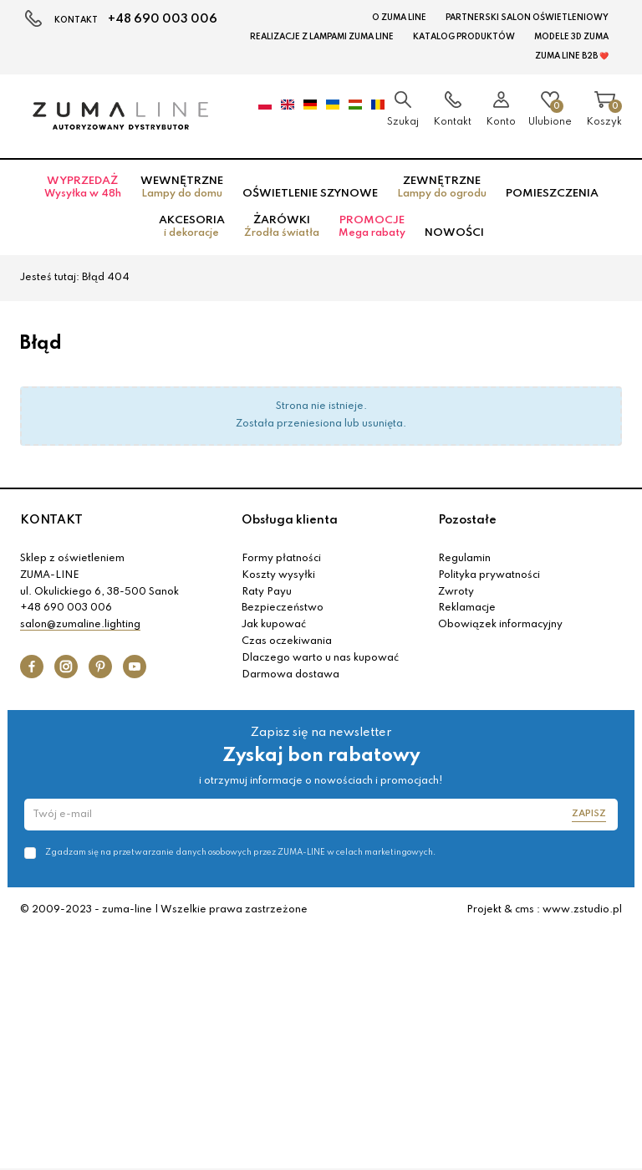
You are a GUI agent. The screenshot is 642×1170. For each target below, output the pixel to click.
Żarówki (281, 226)
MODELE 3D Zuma (571, 37)
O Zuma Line (399, 17)
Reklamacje (467, 608)
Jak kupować (274, 625)
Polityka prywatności (489, 575)
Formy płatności (281, 559)
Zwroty (456, 592)
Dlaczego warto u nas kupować (320, 658)
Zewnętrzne (442, 187)
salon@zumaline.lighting (80, 625)
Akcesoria (192, 226)
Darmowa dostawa (290, 675)
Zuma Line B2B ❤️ (572, 56)
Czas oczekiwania (287, 641)
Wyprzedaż (82, 187)
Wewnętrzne (181, 187)
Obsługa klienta (290, 520)
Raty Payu (267, 592)
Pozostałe (467, 520)
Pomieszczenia (552, 193)
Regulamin (464, 559)
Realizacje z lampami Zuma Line (322, 37)
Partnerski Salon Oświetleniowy (527, 17)
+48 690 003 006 (162, 19)
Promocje (372, 226)
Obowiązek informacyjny (500, 625)
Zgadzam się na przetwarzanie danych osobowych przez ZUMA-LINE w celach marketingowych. (240, 852)
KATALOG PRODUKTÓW (464, 37)
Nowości (454, 232)
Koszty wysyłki (278, 575)
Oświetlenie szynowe (310, 193)
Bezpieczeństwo (283, 608)
